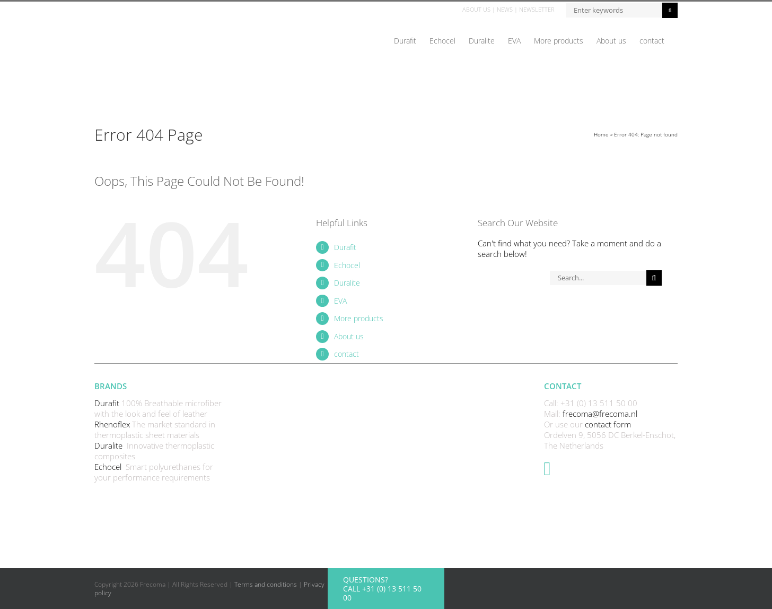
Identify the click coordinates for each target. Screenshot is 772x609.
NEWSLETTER (537, 9)
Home (601, 134)
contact (346, 354)
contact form (608, 424)
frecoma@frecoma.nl (600, 413)
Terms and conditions (265, 584)
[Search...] (597, 278)
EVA (340, 301)
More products (358, 318)
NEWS (505, 9)
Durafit (345, 247)
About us (349, 336)
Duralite (347, 283)
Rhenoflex (113, 424)
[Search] (654, 278)
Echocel (347, 265)
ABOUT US (476, 9)
